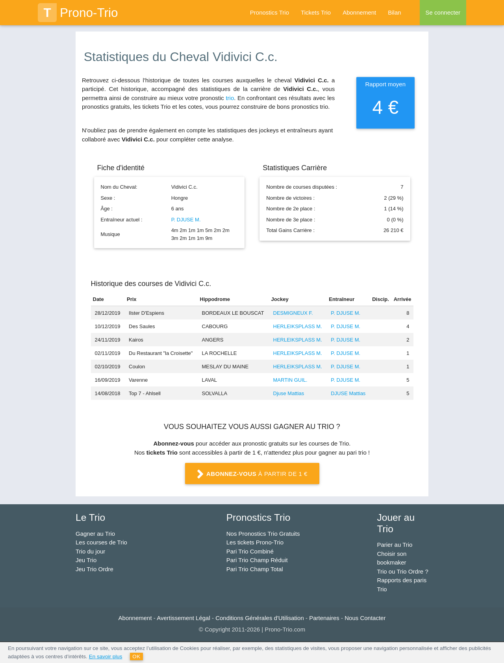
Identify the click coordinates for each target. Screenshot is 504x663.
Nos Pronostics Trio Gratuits (263, 533)
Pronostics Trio (269, 12)
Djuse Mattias (288, 393)
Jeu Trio (86, 560)
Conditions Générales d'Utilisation (259, 618)
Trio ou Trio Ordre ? (402, 571)
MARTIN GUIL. (290, 380)
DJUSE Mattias (348, 393)
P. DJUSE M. (186, 220)
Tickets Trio (316, 12)
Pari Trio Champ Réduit (257, 560)
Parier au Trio (394, 544)
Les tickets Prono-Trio (255, 542)
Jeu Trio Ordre (94, 569)
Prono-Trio (78, 12)
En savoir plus (105, 656)
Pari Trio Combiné (250, 551)
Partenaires (324, 618)
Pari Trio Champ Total (254, 569)
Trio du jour (90, 551)
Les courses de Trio (101, 542)
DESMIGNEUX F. (293, 313)
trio (230, 98)
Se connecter (443, 12)
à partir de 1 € (252, 474)
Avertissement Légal (183, 618)
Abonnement (359, 12)
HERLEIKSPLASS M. (297, 326)
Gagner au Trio (95, 533)
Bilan (394, 12)
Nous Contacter (365, 618)
